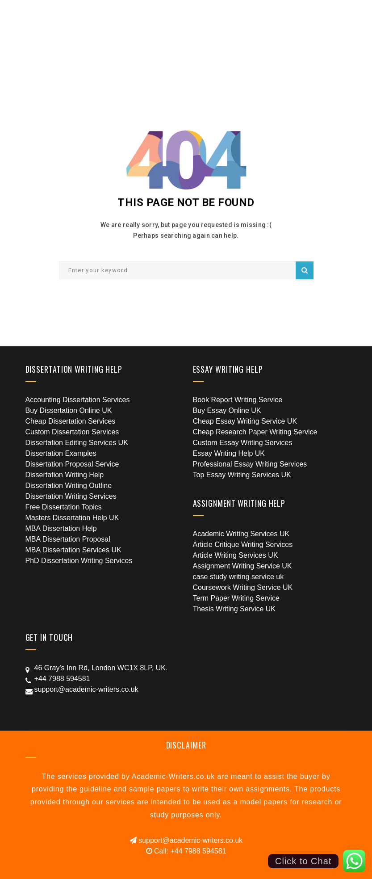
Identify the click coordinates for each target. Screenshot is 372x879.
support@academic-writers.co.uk (186, 840)
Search (304, 270)
